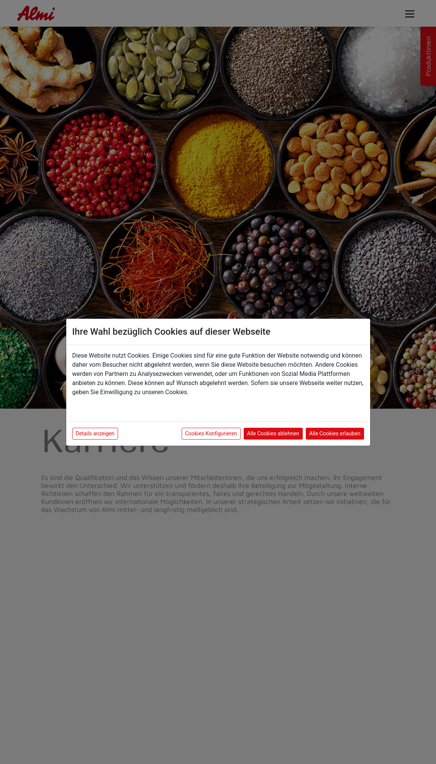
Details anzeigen (95, 433)
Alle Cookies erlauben (334, 433)
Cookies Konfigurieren (211, 433)
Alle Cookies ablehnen (273, 433)
